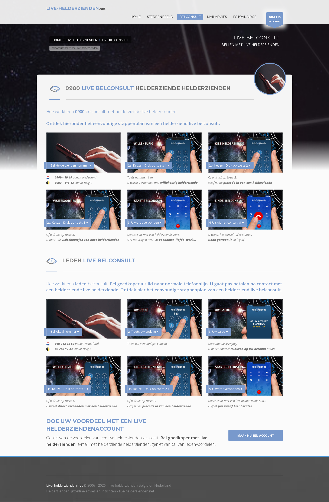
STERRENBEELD (160, 17)
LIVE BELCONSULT (115, 40)
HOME (136, 17)
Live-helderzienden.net (64, 485)
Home (57, 40)
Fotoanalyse (244, 17)
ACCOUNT (274, 19)
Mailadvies (217, 17)
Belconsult (190, 17)
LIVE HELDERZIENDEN (81, 40)
